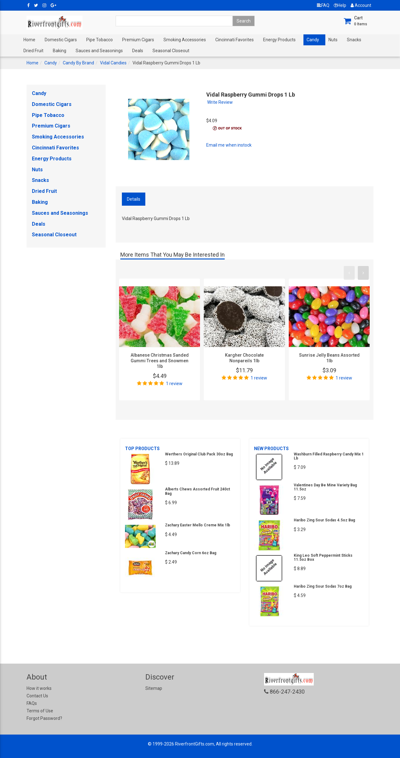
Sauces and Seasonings (99, 50)
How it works (39, 688)
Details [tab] (133, 199)
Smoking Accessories (184, 39)
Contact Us (37, 695)
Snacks (354, 39)
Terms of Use (40, 710)
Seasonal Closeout (170, 50)
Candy (313, 39)
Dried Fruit (33, 50)
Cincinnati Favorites (234, 39)
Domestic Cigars (61, 39)
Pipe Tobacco (99, 39)
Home (29, 39)
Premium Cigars (138, 39)
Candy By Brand (78, 62)
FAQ (323, 5)
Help (340, 5)
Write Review (220, 102)
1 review (174, 383)
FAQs (32, 703)
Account (361, 5)
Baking (59, 50)
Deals (137, 50)
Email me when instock (229, 145)
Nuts (333, 39)
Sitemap (153, 688)
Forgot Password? (44, 718)
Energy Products (279, 39)
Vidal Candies (113, 62)
